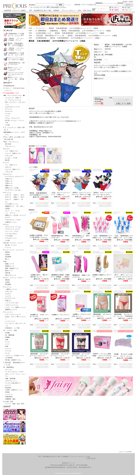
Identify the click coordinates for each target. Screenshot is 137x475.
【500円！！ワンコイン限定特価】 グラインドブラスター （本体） (102, 355)
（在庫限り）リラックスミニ (60, 315)
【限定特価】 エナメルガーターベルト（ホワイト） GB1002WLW (39, 355)
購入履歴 (127, 7)
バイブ (7, 116)
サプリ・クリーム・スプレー (13, 277)
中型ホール (8, 181)
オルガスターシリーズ (12, 107)
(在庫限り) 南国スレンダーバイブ (102, 276)
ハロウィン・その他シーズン (14, 355)
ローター (8, 114)
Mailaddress (99, 3)
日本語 (131, 1)
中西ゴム (8, 300)
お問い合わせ (87, 10)
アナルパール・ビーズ (12, 229)
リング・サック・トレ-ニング (14, 250)
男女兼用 (8, 257)
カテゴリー (7, 83)
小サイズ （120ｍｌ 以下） (15, 195)
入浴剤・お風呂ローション (14, 390)
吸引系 (7, 160)
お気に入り (127, 10)
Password (120, 3)
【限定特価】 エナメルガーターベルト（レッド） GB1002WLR (60, 355)
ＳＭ (6, 123)
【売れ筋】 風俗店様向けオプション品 (50, 35)
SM (5, 261)
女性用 (7, 254)
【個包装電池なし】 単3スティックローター (81, 237)
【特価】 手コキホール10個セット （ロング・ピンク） (123, 355)
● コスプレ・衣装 (10, 330)
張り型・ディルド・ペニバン (14, 120)
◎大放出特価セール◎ (11, 93)
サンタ (7, 353)
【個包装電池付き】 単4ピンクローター (60, 237)
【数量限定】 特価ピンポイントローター (81, 276)
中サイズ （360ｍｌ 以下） (15, 197)
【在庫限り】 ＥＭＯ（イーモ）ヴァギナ (39, 315)
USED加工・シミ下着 (12, 328)
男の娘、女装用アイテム (13, 360)
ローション (8, 109)
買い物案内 (114, 10)
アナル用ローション (11, 204)
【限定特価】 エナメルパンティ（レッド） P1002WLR (123, 315)
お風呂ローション (11, 222)
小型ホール (8, 179)
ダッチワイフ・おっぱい (13, 190)
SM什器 (7, 273)
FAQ (79, 10)
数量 (111, 97)
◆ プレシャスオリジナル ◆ (14, 95)
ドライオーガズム (11, 234)
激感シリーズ (9, 264)
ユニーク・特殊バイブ (12, 169)
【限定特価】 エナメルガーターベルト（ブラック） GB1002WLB (81, 355)
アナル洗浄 (8, 236)
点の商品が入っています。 (102, 9)
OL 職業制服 (10, 335)
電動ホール (8, 185)
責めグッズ (8, 270)
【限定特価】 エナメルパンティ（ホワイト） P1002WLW (102, 315)
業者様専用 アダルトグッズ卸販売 (15, 10)
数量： (32, 203)
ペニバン (8, 247)
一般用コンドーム (11, 289)
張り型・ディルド (11, 245)
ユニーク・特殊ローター (13, 153)
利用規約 (56, 10)
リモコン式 (8, 155)
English (125, 1)
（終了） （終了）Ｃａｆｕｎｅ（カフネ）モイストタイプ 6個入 (123, 276)
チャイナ (8, 349)
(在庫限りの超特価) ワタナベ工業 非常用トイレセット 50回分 (39, 236)
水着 (6, 339)
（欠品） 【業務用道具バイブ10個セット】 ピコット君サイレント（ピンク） (102, 237)
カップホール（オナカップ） (14, 176)
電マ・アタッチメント (11, 142)
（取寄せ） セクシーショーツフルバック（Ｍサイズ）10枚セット (81, 194)
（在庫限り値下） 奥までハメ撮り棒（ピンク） (39, 276)
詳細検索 (68, 5)
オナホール (8, 111)
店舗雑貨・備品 (10, 399)
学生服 (7, 333)
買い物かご (114, 7)
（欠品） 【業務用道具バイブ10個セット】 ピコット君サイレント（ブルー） (123, 237)
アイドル (8, 351)
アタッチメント (10, 146)
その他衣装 (8, 358)
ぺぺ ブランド (10, 213)
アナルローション (11, 238)
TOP (30, 10)
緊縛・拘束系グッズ (11, 268)
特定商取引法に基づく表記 (42, 10)
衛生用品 (8, 388)
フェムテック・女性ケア (13, 98)
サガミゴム (8, 291)
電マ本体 (8, 144)
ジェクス (8, 296)
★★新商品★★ (9, 86)
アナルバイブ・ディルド (13, 227)
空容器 (7, 208)
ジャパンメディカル (11, 303)
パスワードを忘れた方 (88, 4)
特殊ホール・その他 (11, 188)
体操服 (7, 337)
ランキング (7, 30)
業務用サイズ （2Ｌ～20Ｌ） (15, 206)
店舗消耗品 (8, 397)
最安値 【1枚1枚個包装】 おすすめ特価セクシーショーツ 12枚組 (39, 194)
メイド (7, 344)
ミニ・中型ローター (11, 151)
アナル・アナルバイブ (12, 118)
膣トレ (7, 259)
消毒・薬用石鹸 (10, 378)
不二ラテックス (10, 298)
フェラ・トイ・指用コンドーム (15, 307)
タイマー (8, 385)
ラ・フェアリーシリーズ (13, 100)
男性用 (7, 252)
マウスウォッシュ (11, 381)
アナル (6, 224)
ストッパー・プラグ (11, 231)
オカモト (8, 294)
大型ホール (8, 183)
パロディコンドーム (11, 305)
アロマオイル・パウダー (13, 220)
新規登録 (77, 4)
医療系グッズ (9, 266)
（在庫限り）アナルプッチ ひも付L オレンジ (81, 315)
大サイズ (8, 167)
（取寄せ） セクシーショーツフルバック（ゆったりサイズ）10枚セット (102, 194)
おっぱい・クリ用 (11, 158)
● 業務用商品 (9, 367)
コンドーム (8, 287)
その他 (7, 125)
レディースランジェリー (13, 314)
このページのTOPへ (126, 452)
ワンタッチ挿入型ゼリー (13, 383)
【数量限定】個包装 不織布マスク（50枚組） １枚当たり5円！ (60, 276)
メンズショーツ (10, 321)
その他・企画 (8, 401)
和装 (6, 346)
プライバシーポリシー (68, 10)
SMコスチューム (10, 275)
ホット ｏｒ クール (13, 211)
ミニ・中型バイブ (11, 165)
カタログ (7, 406)
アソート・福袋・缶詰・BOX (14, 404)
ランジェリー (8, 312)
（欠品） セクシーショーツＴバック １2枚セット (60, 193)
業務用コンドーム (11, 309)
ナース (7, 342)
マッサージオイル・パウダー (14, 372)
